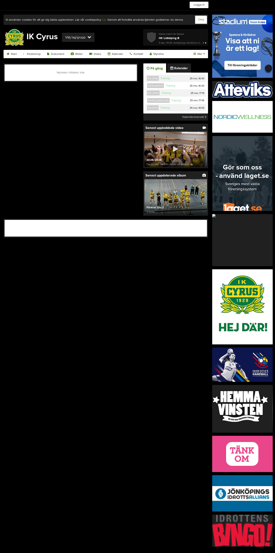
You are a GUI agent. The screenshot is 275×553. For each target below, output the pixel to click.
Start (12, 54)
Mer (199, 54)
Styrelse (157, 54)
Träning (165, 78)
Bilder (77, 54)
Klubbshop (32, 54)
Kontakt (136, 54)
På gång (155, 68)
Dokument (55, 54)
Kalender (115, 54)
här (104, 20)
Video (95, 54)
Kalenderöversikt (194, 117)
